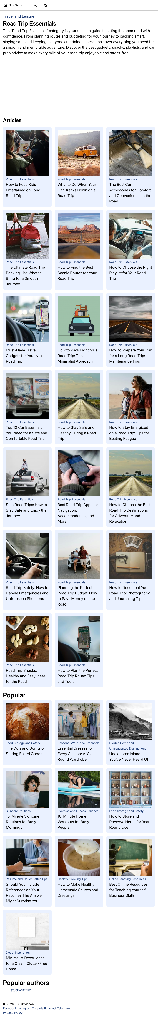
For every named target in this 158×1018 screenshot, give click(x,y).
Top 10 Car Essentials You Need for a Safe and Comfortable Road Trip (26, 433)
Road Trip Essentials (20, 179)
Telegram (63, 1008)
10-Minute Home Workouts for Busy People (73, 822)
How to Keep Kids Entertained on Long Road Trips (23, 190)
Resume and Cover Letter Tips (26, 879)
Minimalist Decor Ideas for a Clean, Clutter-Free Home (26, 963)
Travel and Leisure (18, 16)
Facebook (10, 1008)
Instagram (24, 1008)
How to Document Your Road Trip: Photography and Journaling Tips (129, 593)
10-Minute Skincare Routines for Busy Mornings (22, 822)
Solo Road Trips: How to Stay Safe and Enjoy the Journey (26, 510)
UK (37, 1004)
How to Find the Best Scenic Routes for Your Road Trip (77, 273)
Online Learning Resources (127, 879)
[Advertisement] (79, 84)
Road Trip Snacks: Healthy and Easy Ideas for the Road (26, 676)
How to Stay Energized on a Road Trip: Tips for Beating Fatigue (129, 433)
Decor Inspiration (18, 952)
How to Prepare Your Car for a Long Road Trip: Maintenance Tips (130, 355)
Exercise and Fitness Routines (78, 811)
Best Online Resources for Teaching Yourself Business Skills (128, 890)
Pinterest (50, 1008)
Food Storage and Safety (23, 743)
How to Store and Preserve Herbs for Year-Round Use (130, 822)
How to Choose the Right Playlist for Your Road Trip (130, 273)
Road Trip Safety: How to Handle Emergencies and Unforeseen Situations (27, 593)
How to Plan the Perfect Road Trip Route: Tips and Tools (78, 676)
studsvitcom (21, 990)
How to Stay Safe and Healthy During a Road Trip (77, 433)
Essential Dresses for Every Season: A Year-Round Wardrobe (76, 754)
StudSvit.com (15, 5)
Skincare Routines (18, 811)
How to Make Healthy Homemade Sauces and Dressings (78, 890)
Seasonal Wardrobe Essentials (78, 743)
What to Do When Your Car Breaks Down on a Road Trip (77, 190)
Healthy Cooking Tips (72, 879)
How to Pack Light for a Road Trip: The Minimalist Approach (77, 355)
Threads (37, 1008)
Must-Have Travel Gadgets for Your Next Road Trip (25, 355)
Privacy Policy (13, 1013)
